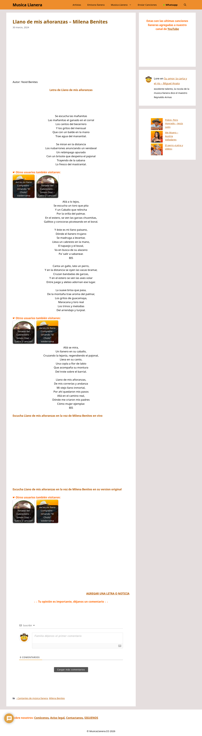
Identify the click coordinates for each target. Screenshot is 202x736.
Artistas (77, 4)
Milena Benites (57, 698)
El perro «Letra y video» (166, 136)
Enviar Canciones (147, 4)
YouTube (173, 29)
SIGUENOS (91, 718)
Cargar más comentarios (71, 669)
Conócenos (41, 718)
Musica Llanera (27, 4)
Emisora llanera (95, 4)
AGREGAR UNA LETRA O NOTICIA (107, 593)
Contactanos (74, 718)
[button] (185, 4)
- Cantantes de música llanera (32, 698)
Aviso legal (57, 718)
